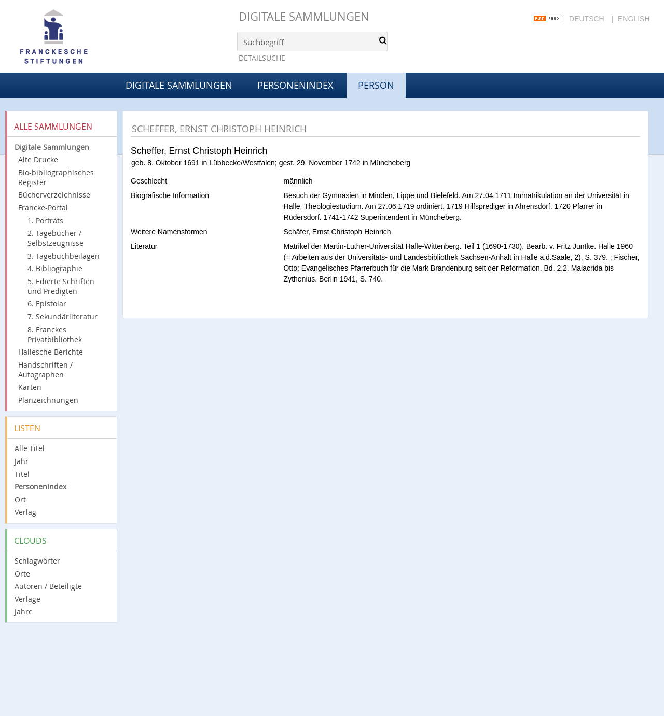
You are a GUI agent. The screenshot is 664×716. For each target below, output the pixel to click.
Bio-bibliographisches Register (56, 177)
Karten (30, 387)
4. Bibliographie (54, 268)
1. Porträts (45, 221)
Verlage (27, 599)
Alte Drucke (38, 159)
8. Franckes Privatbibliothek (54, 334)
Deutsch (586, 19)
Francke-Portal (43, 208)
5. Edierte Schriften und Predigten (60, 286)
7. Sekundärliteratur (62, 316)
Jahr (22, 461)
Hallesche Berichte (50, 352)
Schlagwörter (37, 561)
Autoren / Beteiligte (48, 586)
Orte (22, 574)
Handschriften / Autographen (45, 370)
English (633, 19)
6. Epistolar (46, 303)
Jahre (24, 611)
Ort (20, 499)
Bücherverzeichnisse (54, 195)
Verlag (25, 512)
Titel (22, 474)
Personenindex (295, 85)
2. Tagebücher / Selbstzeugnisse (55, 238)
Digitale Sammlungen (304, 16)
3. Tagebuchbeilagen (63, 256)
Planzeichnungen (48, 400)
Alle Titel (30, 448)
